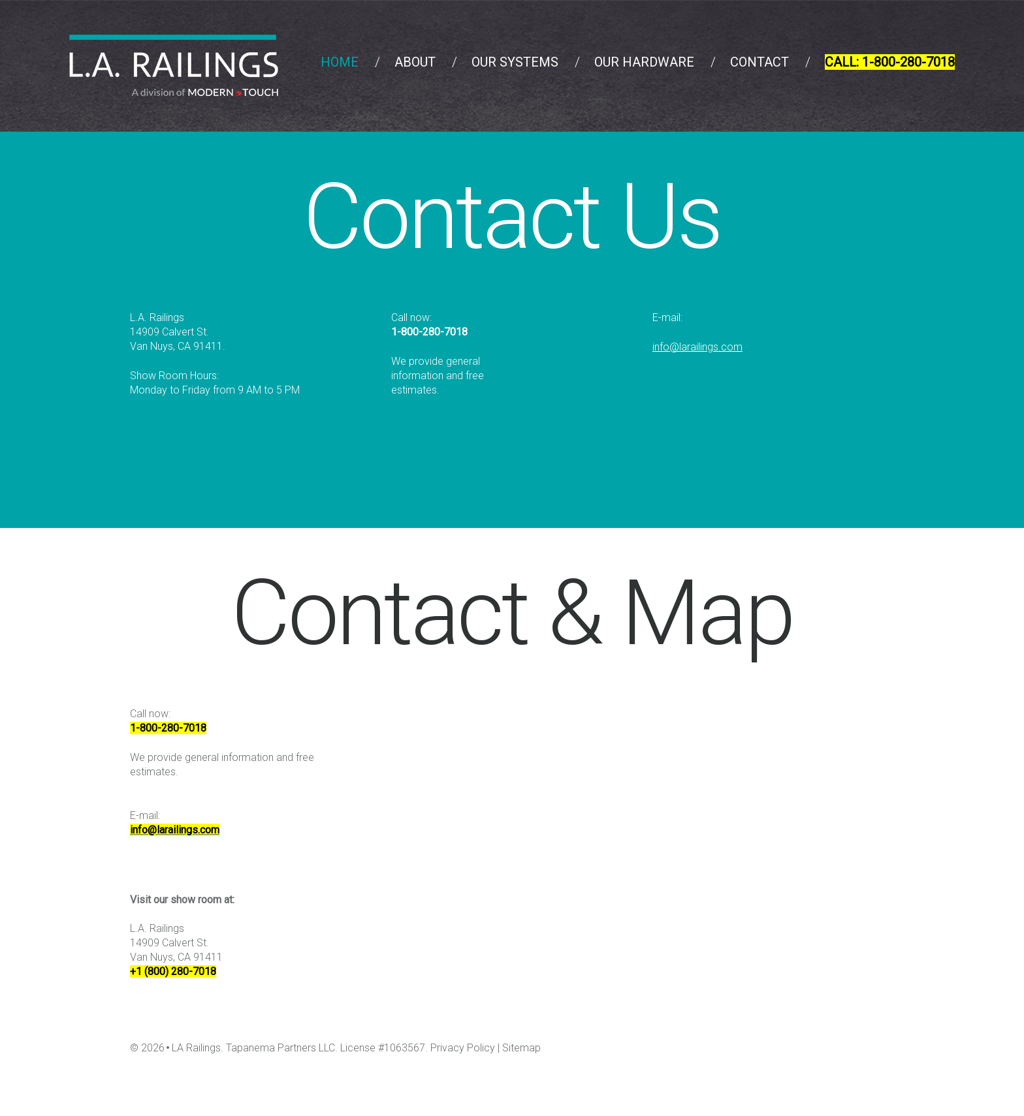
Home (340, 62)
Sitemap (521, 1048)
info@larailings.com (697, 347)
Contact (759, 62)
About (415, 62)
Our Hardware (644, 62)
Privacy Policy (462, 1048)
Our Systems (515, 62)
